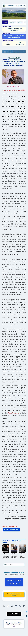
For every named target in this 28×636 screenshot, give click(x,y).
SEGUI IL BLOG (14, 614)
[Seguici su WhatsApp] (4, 606)
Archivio (13, 22)
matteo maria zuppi (11, 530)
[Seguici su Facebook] (23, 606)
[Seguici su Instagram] (12, 606)
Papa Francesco (13, 413)
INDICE (5, 22)
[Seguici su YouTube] (15, 606)
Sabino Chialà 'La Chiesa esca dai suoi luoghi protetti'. (14, 36)
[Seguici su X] (19, 606)
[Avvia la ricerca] (5, 564)
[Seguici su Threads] (8, 606)
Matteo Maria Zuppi (14, 86)
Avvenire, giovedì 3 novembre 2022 (14, 90)
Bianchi (21, 22)
